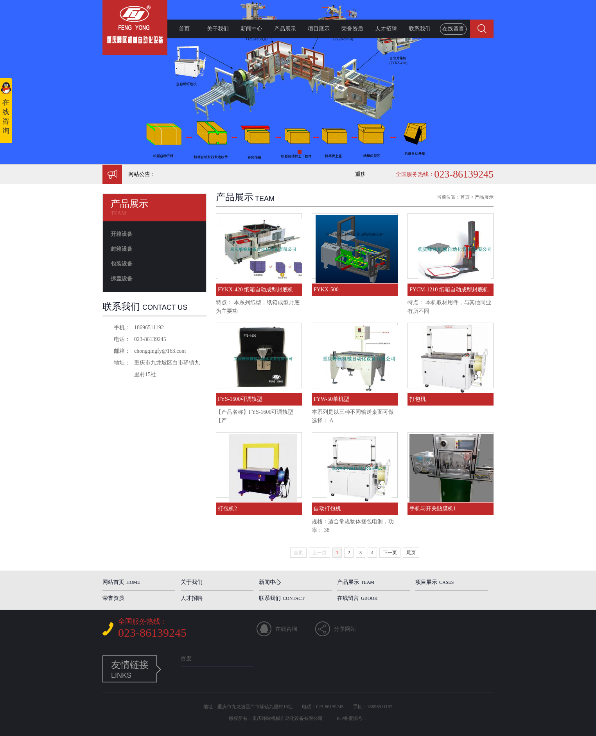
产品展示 (285, 29)
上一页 (319, 552)
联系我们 (420, 29)
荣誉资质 (352, 29)
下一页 (390, 552)
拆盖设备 (122, 279)
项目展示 (319, 29)
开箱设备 (122, 234)
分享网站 (345, 629)
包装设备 (122, 264)
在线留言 (453, 29)
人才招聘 (386, 29)
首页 (184, 29)
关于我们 (218, 29)
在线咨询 (286, 629)
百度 (186, 658)
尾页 (411, 552)
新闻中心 (251, 29)
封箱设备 (122, 249)
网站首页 (121, 582)
